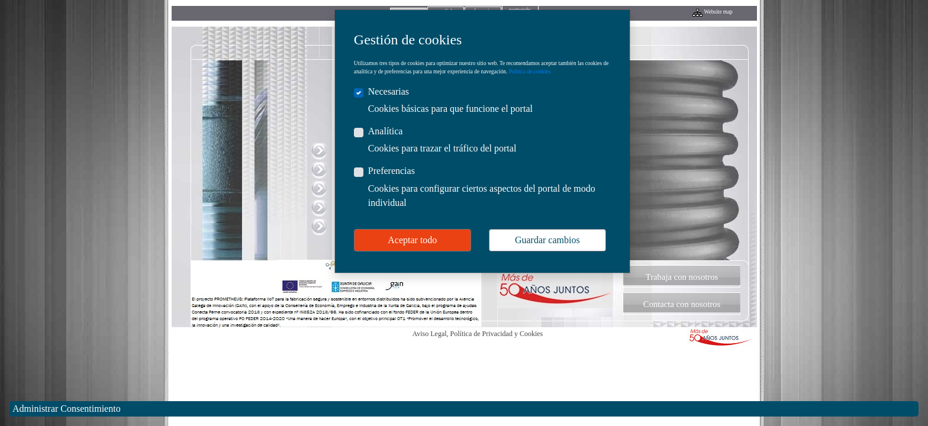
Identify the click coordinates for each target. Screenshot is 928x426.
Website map (718, 12)
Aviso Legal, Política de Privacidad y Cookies (478, 334)
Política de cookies (529, 72)
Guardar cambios (547, 240)
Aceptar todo (412, 240)
